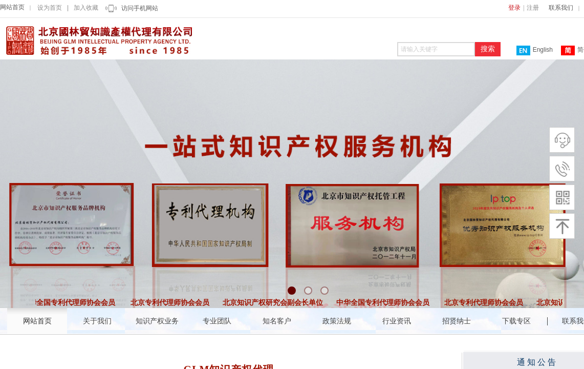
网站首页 (12, 7)
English (534, 50)
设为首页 (49, 7)
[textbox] (436, 49)
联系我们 (561, 7)
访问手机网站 (139, 8)
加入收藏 (86, 7)
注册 (533, 7)
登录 (514, 7)
